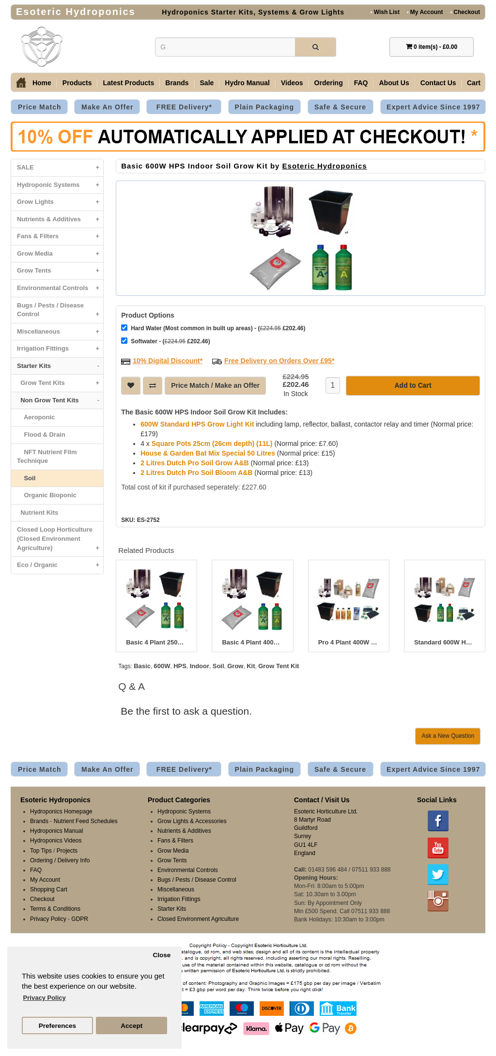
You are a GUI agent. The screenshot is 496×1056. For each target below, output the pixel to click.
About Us (394, 83)
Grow (235, 666)
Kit (251, 666)
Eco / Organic (60, 565)
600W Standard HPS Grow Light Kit (197, 424)
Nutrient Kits (37, 512)
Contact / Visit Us (322, 800)
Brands (176, 83)
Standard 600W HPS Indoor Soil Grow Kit (444, 642)
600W (162, 666)
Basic (142, 666)
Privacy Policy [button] (44, 997)
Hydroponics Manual (56, 830)
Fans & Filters (60, 236)
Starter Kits (60, 366)
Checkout (465, 12)
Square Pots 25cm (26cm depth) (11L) (212, 443)
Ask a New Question (447, 736)
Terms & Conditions (55, 908)
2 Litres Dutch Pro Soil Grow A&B (194, 463)
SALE (60, 167)
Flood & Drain (41, 434)
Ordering (328, 83)
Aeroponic (36, 417)
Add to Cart (412, 385)
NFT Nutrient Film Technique (47, 456)
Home (41, 83)
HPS (179, 666)
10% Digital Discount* (167, 361)
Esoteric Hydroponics (324, 166)
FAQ (361, 83)
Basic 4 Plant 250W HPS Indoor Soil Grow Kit (156, 642)
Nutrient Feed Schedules (86, 821)
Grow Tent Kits (60, 383)
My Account (425, 12)
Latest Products (128, 83)
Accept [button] (131, 1025)
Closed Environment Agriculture (198, 919)
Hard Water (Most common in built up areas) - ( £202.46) (213, 328)
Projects (67, 850)
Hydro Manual (247, 83)
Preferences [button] (57, 1025)
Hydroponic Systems (60, 185)
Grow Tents (60, 270)
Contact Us (438, 83)
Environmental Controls (60, 288)
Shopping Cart (48, 889)
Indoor (199, 666)
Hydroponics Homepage (61, 811)
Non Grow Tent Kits (60, 400)
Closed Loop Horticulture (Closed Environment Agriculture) (60, 541)
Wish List (385, 12)
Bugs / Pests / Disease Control (60, 312)
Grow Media (60, 253)
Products (77, 83)
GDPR (79, 919)
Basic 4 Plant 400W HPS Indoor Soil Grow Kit (252, 642)
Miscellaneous (60, 331)
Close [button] (161, 955)
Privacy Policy (48, 919)
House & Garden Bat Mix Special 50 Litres (207, 453)
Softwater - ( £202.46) (165, 341)
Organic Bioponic (47, 495)
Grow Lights (60, 202)
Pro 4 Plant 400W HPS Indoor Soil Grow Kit (348, 642)
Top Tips (41, 850)
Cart (473, 83)
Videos (292, 83)
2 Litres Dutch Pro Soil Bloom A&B (196, 472)
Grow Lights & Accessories (192, 821)
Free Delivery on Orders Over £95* (279, 361)
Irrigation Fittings (60, 348)
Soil (26, 478)
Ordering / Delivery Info (60, 860)
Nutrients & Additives (60, 219)
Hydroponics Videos (56, 840)
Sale (207, 83)
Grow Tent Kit (278, 666)
